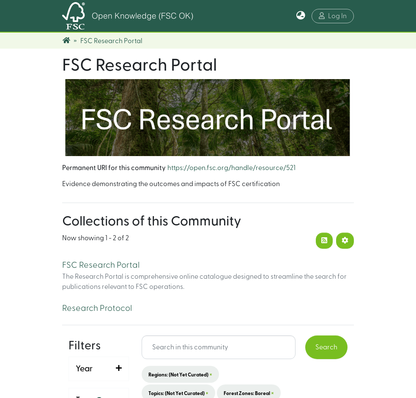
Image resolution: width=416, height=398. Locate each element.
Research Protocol (97, 308)
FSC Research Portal (101, 265)
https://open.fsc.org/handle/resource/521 (231, 168)
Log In (333, 15)
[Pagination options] (345, 241)
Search (326, 347)
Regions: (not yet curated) (180, 374)
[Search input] (219, 347)
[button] (300, 16)
